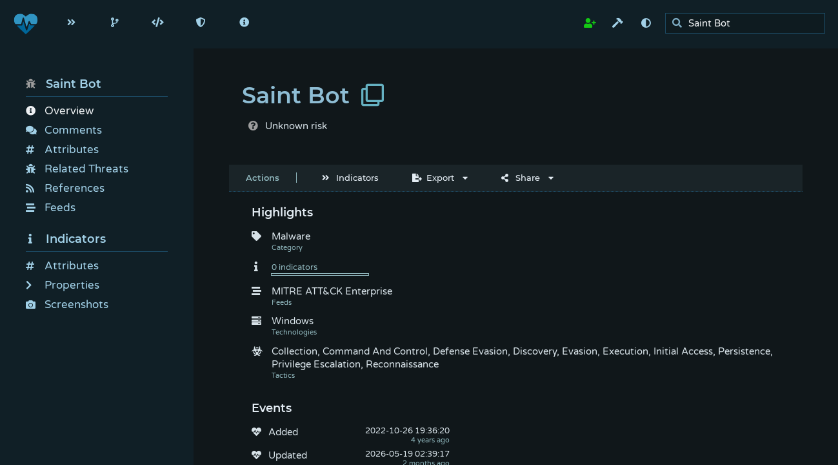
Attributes (62, 149)
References (65, 188)
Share (520, 177)
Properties (62, 285)
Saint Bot (63, 84)
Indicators (66, 239)
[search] (748, 24)
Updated (287, 455)
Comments (64, 130)
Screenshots (67, 304)
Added (283, 432)
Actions (262, 177)
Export (433, 177)
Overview (60, 111)
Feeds (50, 207)
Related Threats (77, 169)
